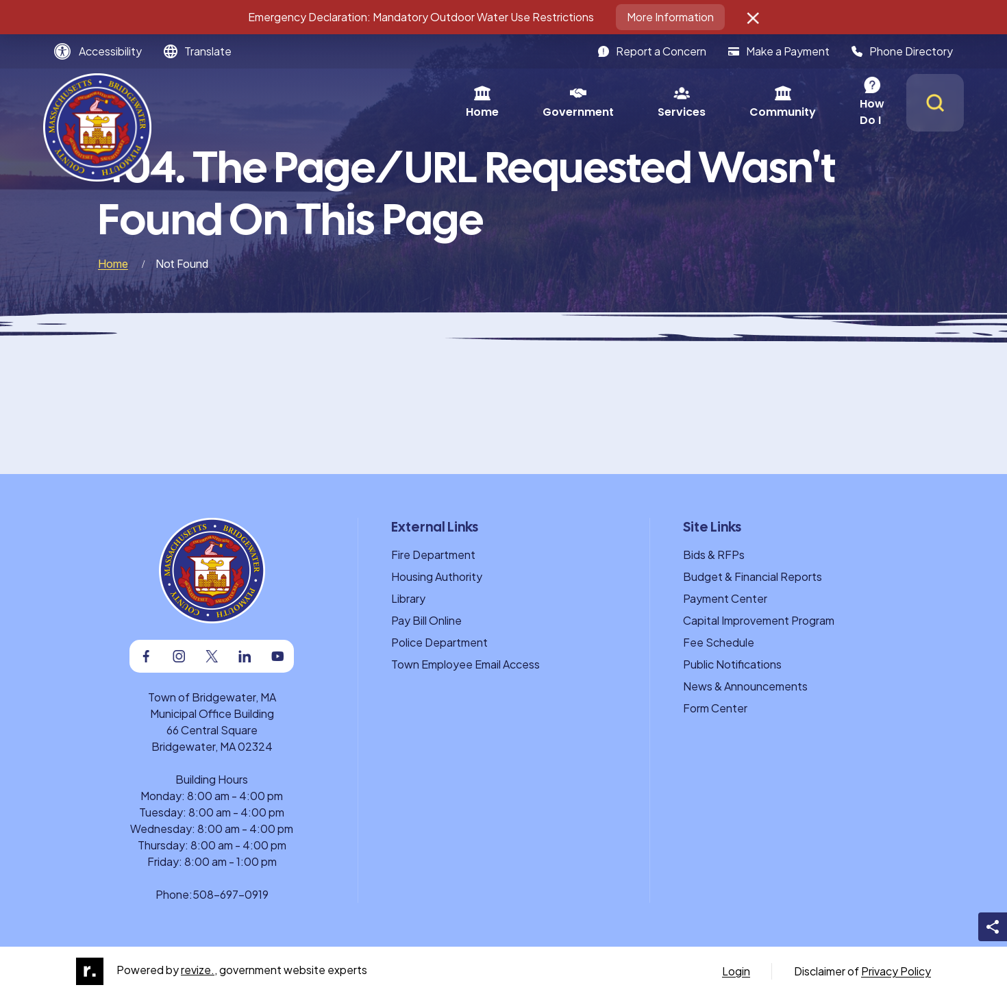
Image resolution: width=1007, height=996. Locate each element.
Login (736, 971)
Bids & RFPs (714, 554)
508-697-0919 (230, 894)
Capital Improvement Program (758, 620)
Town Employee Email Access (465, 664)
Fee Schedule (718, 642)
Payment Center (725, 598)
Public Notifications (732, 664)
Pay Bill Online (426, 620)
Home (324, 102)
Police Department (439, 642)
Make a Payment (779, 51)
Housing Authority (436, 576)
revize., (199, 969)
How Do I (726, 102)
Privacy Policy (896, 971)
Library (408, 598)
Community (625, 102)
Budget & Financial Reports (752, 576)
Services (524, 102)
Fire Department (433, 554)
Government (420, 102)
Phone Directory (902, 51)
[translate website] (198, 51)
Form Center (715, 708)
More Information (670, 17)
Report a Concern (652, 51)
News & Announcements (745, 686)
